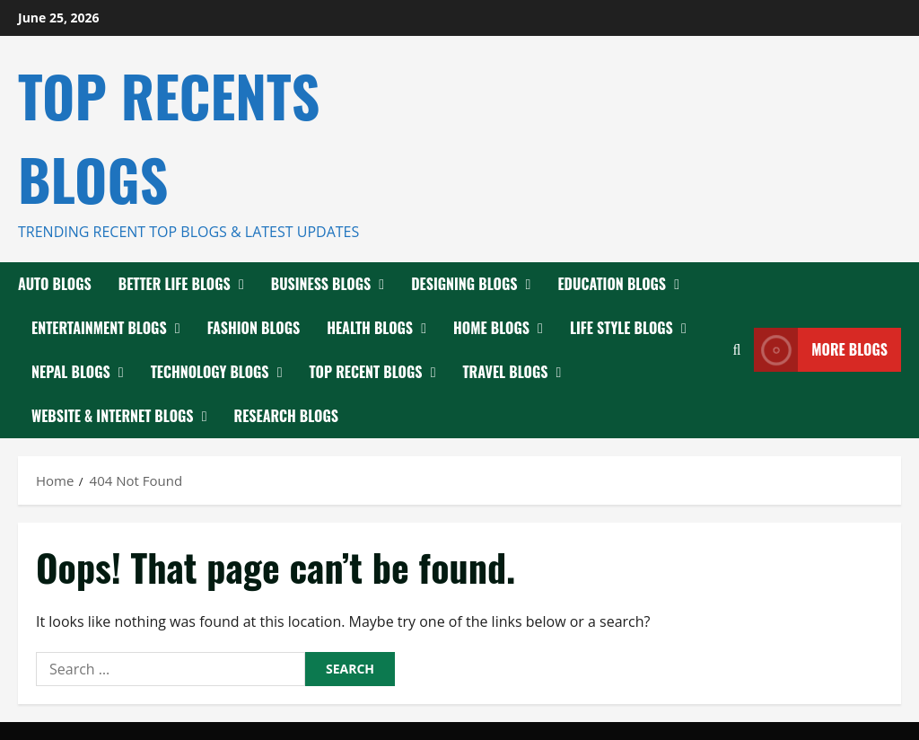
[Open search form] (736, 349)
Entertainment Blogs (99, 328)
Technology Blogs (210, 372)
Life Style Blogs (621, 328)
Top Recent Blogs (366, 372)
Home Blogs (491, 328)
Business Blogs (321, 284)
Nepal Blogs (70, 372)
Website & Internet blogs (112, 416)
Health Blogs (370, 328)
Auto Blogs (55, 284)
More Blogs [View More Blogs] (821, 350)
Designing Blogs (464, 284)
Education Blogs (611, 284)
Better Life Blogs (174, 284)
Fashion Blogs (254, 328)
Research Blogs (286, 416)
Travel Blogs (505, 372)
